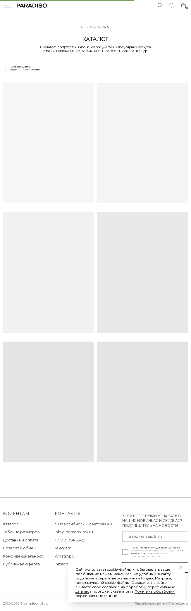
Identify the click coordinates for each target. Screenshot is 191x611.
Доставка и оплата (20, 540)
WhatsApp (64, 556)
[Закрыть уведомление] (181, 567)
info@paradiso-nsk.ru (74, 532)
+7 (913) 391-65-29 (70, 540)
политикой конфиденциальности (149, 555)
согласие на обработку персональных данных (125, 589)
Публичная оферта (21, 564)
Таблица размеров (21, 532)
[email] (155, 536)
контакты (67, 513)
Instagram (64, 564)
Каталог (104, 26)
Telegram (63, 548)
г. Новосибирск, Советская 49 (83, 524)
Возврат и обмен (19, 548)
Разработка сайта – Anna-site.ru (161, 603)
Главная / (88, 26)
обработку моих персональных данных (156, 550)
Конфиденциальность (23, 556)
